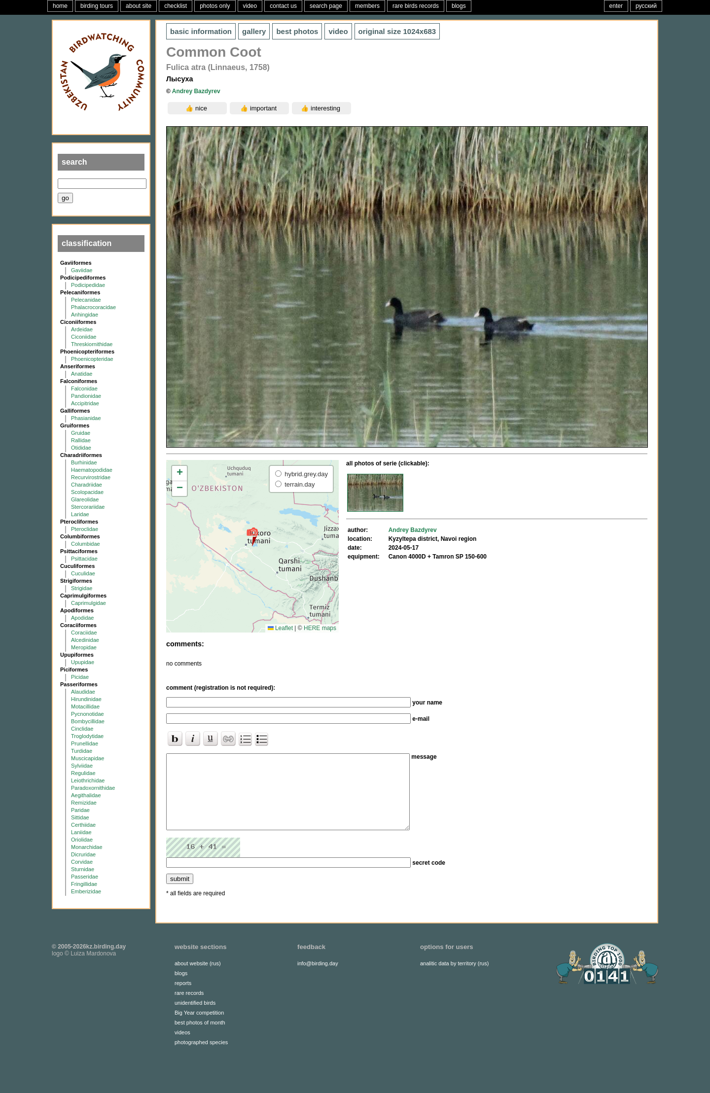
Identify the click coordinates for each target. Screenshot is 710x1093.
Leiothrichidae (88, 780)
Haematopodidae (91, 470)
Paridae (80, 810)
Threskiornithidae (91, 344)
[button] (252, 536)
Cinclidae (82, 729)
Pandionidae (86, 396)
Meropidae (84, 647)
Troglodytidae (87, 736)
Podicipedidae (88, 285)
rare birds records (415, 5)
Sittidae (80, 817)
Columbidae (85, 544)
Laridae (80, 514)
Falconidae (84, 388)
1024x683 (397, 31)
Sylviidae (82, 766)
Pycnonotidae (87, 714)
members (367, 5)
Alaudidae (83, 692)
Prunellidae (84, 743)
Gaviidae (81, 270)
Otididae (81, 448)
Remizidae (84, 803)
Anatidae (81, 374)
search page (326, 5)
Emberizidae (86, 891)
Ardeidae (82, 329)
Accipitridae (85, 403)
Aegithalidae (86, 795)
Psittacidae (84, 559)
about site (138, 5)
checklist (175, 5)
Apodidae (82, 618)
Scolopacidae (87, 492)
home (60, 5)
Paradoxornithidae (93, 788)
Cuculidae (83, 573)
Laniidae (81, 832)
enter (616, 5)
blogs (459, 5)
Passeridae (84, 877)
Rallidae (81, 440)
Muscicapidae (87, 758)
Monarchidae (87, 847)
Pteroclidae (84, 529)
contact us (283, 5)
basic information (201, 31)
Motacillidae (85, 706)
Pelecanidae (86, 300)
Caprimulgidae (88, 603)
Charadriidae (86, 485)
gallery (254, 31)
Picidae (80, 677)
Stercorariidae (88, 507)
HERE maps (320, 628)
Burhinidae (84, 462)
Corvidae (82, 862)
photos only (215, 5)
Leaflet (280, 628)
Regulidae (83, 773)
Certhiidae (83, 825)
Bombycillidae (88, 721)
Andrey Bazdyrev (196, 91)
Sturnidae (82, 869)
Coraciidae (84, 632)
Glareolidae (85, 499)
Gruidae (80, 433)
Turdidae (81, 751)
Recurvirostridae (90, 477)
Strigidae (81, 588)
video (250, 5)
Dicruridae (83, 854)
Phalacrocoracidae (93, 307)
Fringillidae (84, 884)
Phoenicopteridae (92, 359)
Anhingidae (84, 314)
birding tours (96, 5)
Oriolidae (82, 840)
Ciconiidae (83, 337)
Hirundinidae (86, 699)
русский (646, 5)
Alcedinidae (85, 640)
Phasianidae (86, 418)
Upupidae (82, 662)
